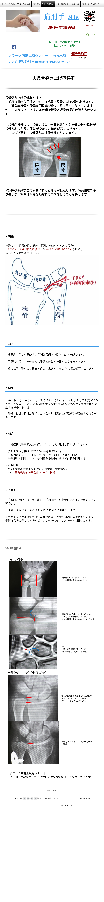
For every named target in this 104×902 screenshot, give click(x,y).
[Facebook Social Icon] (14, 47)
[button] (99, 30)
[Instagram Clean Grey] (31, 798)
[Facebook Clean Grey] (24, 798)
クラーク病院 (18, 773)
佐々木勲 (59, 56)
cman (87, 25)
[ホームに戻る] (51, 791)
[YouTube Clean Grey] (35, 798)
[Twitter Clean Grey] (28, 798)
